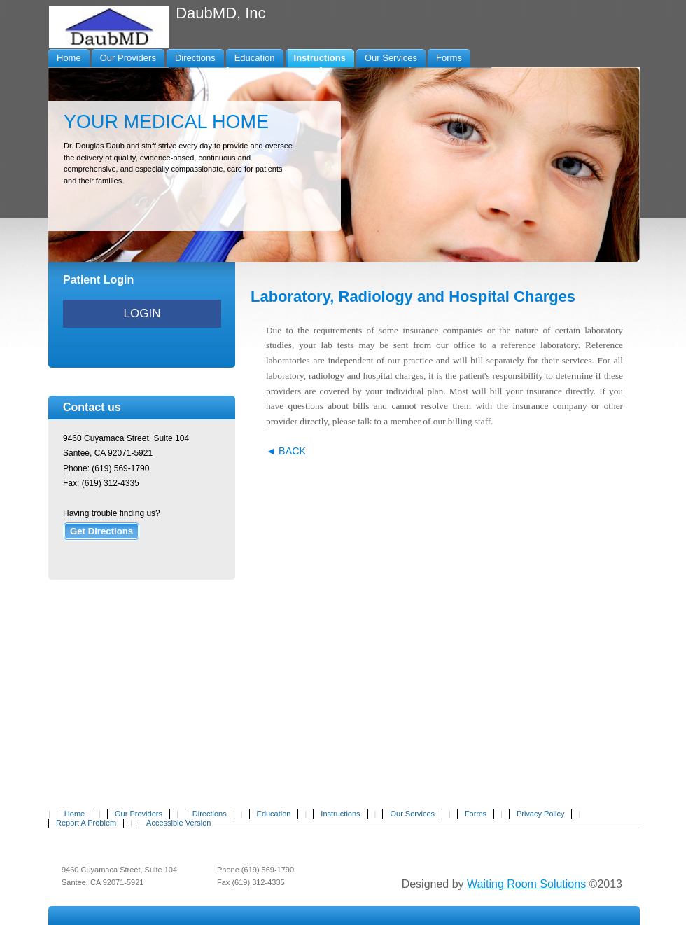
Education (274, 813)
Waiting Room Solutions (526, 884)
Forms (475, 813)
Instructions (340, 813)
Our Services (412, 813)
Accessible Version (178, 823)
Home (74, 813)
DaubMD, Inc (220, 13)
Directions (209, 813)
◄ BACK (286, 451)
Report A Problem (86, 823)
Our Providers (138, 813)
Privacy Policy (540, 813)
